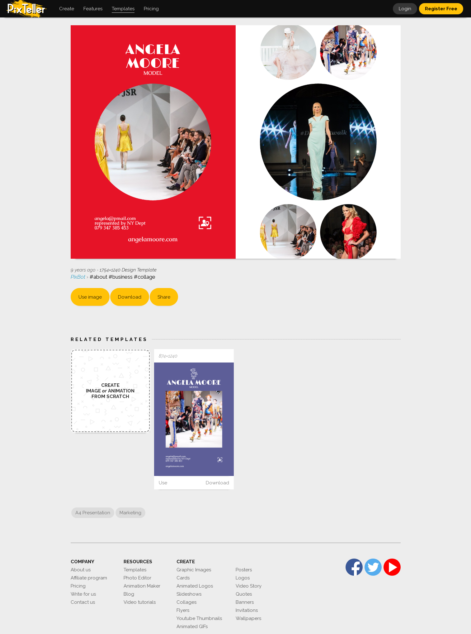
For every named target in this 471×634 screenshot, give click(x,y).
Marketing (130, 513)
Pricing (78, 586)
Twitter (373, 567)
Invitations (247, 610)
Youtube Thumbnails (199, 618)
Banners (245, 602)
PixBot (79, 277)
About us (81, 570)
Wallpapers (248, 618)
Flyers (183, 610)
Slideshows (189, 594)
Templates (135, 570)
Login (405, 9)
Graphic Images (194, 570)
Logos (243, 578)
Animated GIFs (192, 626)
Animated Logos (195, 586)
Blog (129, 594)
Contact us (83, 602)
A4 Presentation (92, 513)
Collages (186, 602)
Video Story (248, 586)
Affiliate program (89, 578)
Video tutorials (140, 602)
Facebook (354, 567)
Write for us (83, 594)
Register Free (441, 9)
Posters (244, 570)
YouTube (392, 567)
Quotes (244, 594)
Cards (183, 578)
